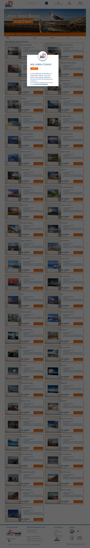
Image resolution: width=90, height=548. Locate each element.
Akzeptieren (34, 68)
